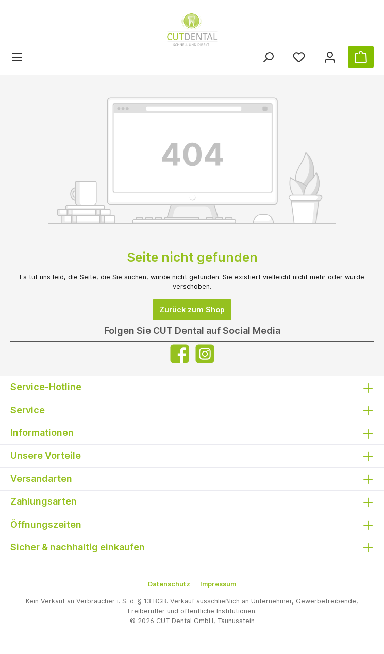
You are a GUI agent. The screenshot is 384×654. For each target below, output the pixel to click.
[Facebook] (179, 353)
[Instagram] (204, 353)
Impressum (218, 584)
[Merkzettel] (299, 57)
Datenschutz (169, 584)
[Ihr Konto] (330, 57)
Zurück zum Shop (192, 309)
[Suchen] (268, 57)
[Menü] (17, 57)
